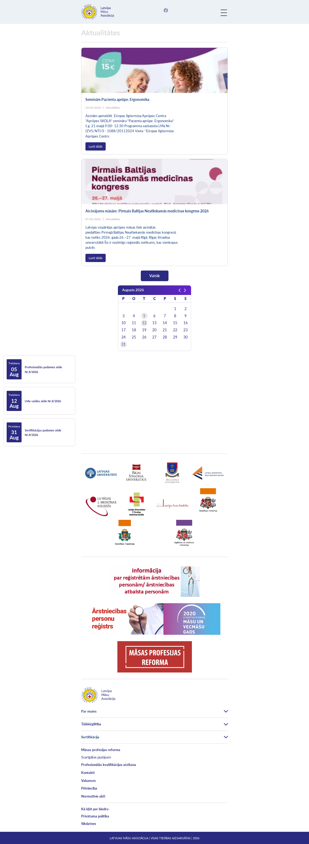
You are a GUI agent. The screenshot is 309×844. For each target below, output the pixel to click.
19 (144, 330)
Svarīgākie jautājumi (96, 757)
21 (165, 330)
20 (154, 330)
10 (123, 323)
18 (134, 330)
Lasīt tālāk (95, 146)
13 (154, 323)
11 (134, 323)
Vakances (88, 780)
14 (165, 323)
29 (175, 337)
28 (165, 337)
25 (134, 337)
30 (185, 337)
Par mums (89, 711)
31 (123, 344)
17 (123, 330)
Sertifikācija (90, 737)
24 (123, 337)
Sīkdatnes (88, 823)
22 (175, 330)
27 (154, 337)
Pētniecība (89, 788)
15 (175, 323)
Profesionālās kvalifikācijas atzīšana (108, 764)
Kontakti (87, 772)
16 (185, 323)
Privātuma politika (95, 816)
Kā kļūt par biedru (94, 809)
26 (144, 337)
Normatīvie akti (93, 796)
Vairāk (154, 275)
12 (144, 323)
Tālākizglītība (91, 724)
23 (185, 330)
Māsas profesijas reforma (100, 750)
